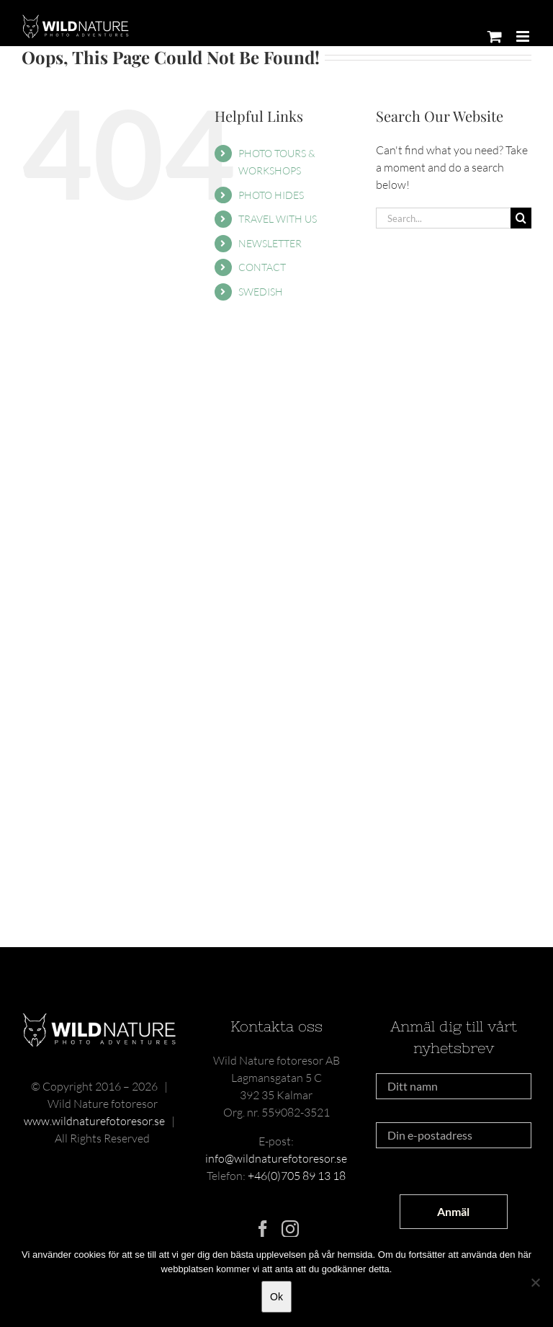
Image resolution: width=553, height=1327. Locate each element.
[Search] (521, 218)
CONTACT (262, 267)
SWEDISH (260, 291)
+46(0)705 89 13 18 (297, 1175)
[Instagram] (290, 1229)
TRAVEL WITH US (277, 219)
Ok (276, 1296)
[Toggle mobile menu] (523, 36)
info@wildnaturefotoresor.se (276, 1158)
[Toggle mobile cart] (494, 36)
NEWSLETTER (270, 243)
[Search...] (443, 218)
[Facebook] (262, 1229)
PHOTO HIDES (271, 195)
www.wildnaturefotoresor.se (94, 1121)
